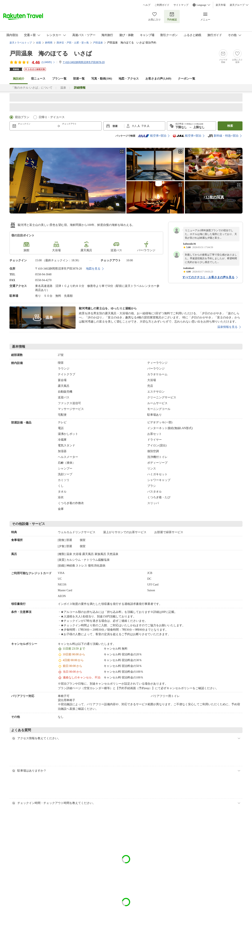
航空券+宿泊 (152, 135)
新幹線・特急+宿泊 (223, 135)
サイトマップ (181, 5)
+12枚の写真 (213, 197)
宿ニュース (38, 78)
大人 (134, 125)
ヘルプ (146, 5)
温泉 (63, 87)
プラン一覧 (59, 78)
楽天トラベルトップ (21, 42)
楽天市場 (221, 5)
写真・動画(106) (101, 78)
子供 (144, 125)
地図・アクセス (129, 78)
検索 (230, 125)
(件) (48, 62)
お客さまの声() (158, 78)
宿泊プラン (22, 117)
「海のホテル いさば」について (31, 87)
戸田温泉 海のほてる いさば (51, 53)
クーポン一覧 (186, 78)
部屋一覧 (79, 78)
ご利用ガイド (162, 5)
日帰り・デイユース (52, 117)
